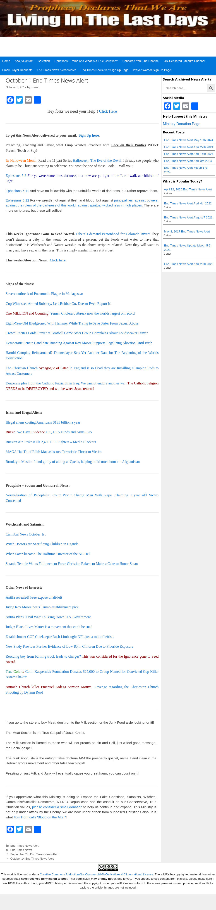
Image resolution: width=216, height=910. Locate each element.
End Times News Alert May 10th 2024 (188, 140)
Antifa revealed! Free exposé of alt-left (34, 597)
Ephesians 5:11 (17, 191)
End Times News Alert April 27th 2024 (189, 147)
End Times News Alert (24, 845)
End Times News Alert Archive (56, 70)
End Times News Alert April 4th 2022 (188, 203)
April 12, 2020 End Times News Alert (188, 189)
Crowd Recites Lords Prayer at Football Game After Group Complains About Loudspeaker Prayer (77, 333)
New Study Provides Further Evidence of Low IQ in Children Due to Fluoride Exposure (69, 646)
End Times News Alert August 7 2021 (188, 217)
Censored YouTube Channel (140, 61)
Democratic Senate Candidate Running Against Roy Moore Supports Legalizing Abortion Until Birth (79, 343)
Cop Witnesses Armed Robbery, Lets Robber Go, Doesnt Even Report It (58, 304)
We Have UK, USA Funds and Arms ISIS (54, 432)
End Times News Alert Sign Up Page (104, 70)
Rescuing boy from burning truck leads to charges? (43, 656)
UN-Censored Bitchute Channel (184, 61)
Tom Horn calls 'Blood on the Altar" (40, 817)
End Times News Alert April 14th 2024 (189, 154)
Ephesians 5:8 (16, 176)
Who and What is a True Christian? (95, 61)
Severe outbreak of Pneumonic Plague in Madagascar (44, 294)
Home (6, 61)
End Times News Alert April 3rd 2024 (188, 161)
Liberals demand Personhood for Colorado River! (113, 234)
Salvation (44, 61)
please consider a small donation (57, 807)
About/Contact (24, 61)
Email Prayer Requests (17, 70)
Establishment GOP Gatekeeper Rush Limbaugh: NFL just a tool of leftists (60, 637)
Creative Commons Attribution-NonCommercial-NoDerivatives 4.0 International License (96, 874)
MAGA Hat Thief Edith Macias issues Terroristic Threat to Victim (54, 452)
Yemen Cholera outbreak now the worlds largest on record (92, 313)
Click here (57, 260)
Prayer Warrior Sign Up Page (152, 70)
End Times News (21, 850)
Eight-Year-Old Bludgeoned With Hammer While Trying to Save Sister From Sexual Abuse (72, 323)
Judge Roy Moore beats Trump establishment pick (42, 607)
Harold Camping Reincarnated (28, 353)
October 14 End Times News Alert (32, 858)
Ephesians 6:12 (17, 200)
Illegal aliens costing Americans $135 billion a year (43, 422)
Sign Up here (88, 135)
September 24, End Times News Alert (34, 854)
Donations (61, 61)
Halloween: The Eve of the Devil (97, 160)
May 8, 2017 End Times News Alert (187, 231)
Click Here (108, 111)
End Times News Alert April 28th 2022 (189, 264)
